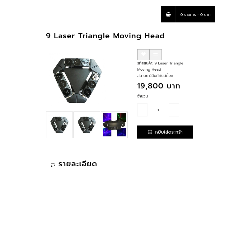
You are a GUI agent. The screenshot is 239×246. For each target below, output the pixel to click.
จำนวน (142, 96)
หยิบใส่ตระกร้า (165, 132)
